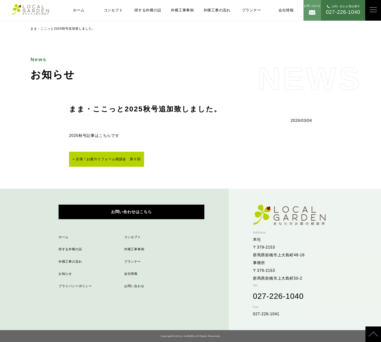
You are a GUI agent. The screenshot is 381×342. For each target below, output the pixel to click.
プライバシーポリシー (75, 286)
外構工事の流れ (217, 10)
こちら (105, 135)
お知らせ (65, 273)
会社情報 (286, 10)
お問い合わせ (134, 286)
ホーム (78, 10)
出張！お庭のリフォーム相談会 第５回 (108, 159)
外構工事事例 (182, 10)
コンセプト (113, 10)
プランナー (251, 10)
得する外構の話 (147, 10)
